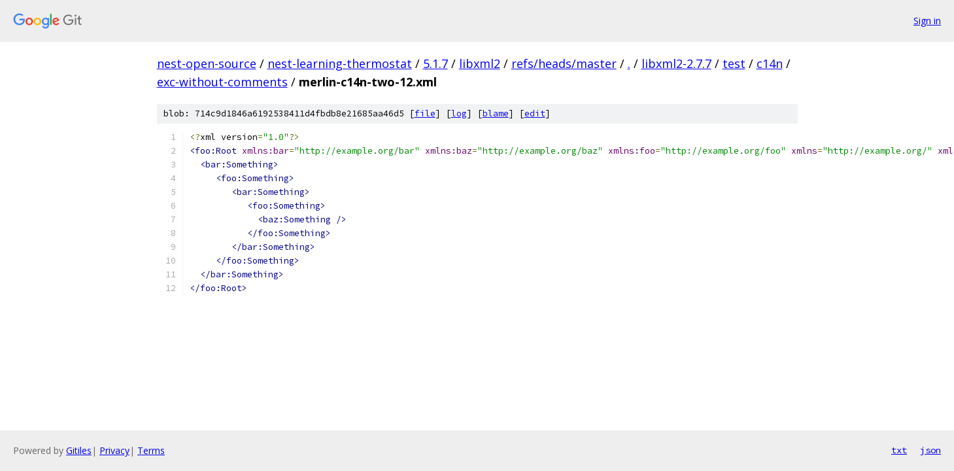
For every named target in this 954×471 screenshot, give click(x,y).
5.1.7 (435, 63)
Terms (151, 450)
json (930, 450)
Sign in (927, 20)
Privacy (114, 450)
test (734, 63)
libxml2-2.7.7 (676, 63)
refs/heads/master (564, 63)
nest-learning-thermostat (339, 63)
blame (496, 113)
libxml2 (479, 63)
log (459, 113)
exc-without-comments (222, 82)
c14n (770, 63)
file (425, 113)
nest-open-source (206, 63)
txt (899, 450)
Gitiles (79, 450)
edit (534, 113)
